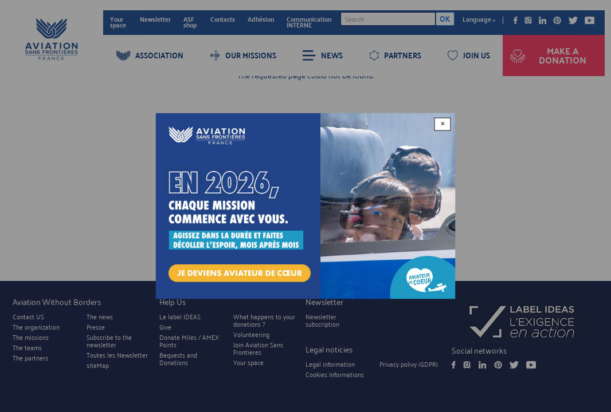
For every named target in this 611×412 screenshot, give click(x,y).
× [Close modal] (443, 124)
